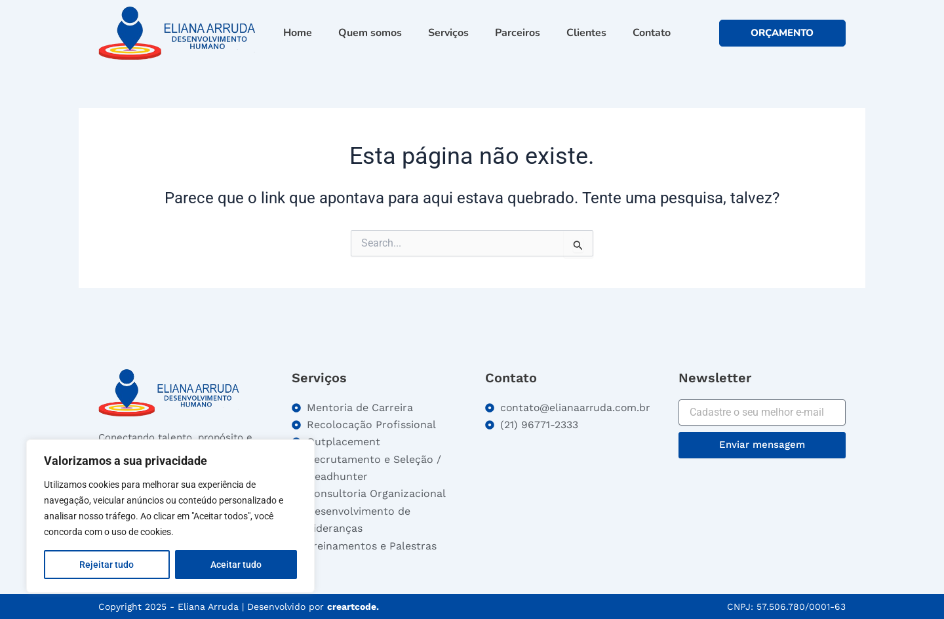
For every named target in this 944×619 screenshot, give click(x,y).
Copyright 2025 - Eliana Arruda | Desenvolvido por (238, 606)
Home (297, 33)
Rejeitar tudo (106, 564)
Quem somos (370, 33)
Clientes (586, 33)
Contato (652, 33)
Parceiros (517, 33)
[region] (170, 516)
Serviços (448, 33)
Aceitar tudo (236, 564)
